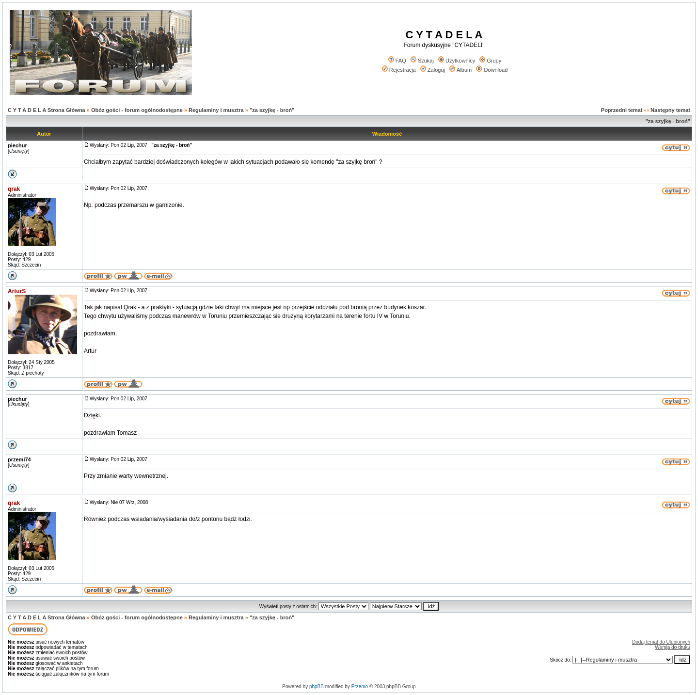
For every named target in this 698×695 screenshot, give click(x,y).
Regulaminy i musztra (216, 110)
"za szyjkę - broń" (272, 110)
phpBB (316, 686)
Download (492, 70)
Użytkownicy (456, 60)
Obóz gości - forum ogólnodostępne (137, 110)
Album (460, 70)
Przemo (359, 686)
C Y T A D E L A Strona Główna (46, 110)
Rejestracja (399, 70)
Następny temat (670, 110)
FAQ (397, 60)
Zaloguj (432, 70)
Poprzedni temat (622, 110)
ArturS (17, 291)
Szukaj (422, 60)
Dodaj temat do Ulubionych (661, 642)
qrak (14, 189)
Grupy (490, 60)
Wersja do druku (672, 647)
